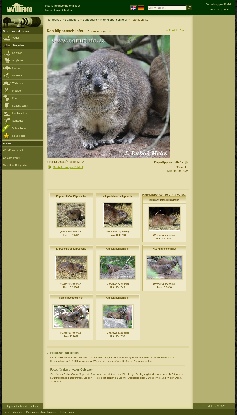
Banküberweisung (156, 377)
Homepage (54, 19)
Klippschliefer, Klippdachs (71, 196)
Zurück (173, 30)
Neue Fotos (18, 135)
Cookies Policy (11, 157)
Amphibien (18, 60)
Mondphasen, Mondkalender (41, 412)
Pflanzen (17, 90)
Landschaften (19, 113)
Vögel (15, 37)
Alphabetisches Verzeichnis (22, 406)
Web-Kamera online (14, 150)
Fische (16, 68)
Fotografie (17, 412)
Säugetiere (18, 45)
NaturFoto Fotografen (15, 165)
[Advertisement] (214, 90)
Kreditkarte (133, 377)
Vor (182, 30)
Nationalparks (20, 105)
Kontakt (226, 9)
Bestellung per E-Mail (68, 167)
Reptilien (17, 52)
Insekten (17, 75)
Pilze (15, 98)
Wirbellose (18, 83)
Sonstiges (18, 120)
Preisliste (214, 9)
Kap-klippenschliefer (113, 19)
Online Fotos (19, 128)
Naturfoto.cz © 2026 (214, 406)
